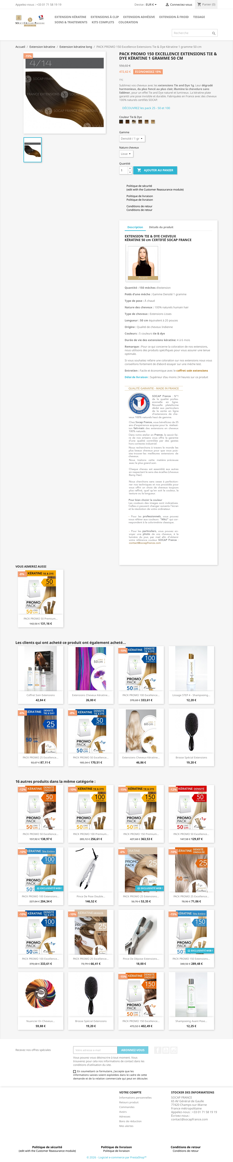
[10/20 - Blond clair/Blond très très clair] (147, 122)
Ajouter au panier (155, 170)
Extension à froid (174, 17)
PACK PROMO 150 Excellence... (141, 1021)
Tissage (199, 17)
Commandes (127, 1107)
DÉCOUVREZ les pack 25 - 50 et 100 (146, 108)
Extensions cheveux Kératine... (91, 695)
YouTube (165, 1050)
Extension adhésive (139, 17)
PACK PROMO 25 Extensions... (141, 896)
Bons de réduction (130, 1121)
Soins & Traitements (71, 22)
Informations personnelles (135, 1097)
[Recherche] (195, 33)
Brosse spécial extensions (191, 757)
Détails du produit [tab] (161, 227)
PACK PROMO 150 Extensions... (191, 958)
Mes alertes (126, 1126)
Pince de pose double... (91, 896)
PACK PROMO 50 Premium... (41, 618)
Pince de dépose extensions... (141, 958)
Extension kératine (70, 17)
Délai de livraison (136, 377)
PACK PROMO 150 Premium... (141, 834)
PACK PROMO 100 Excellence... (141, 695)
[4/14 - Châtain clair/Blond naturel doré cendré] (121, 122)
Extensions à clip (105, 17)
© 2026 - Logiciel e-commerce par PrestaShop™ (117, 1157)
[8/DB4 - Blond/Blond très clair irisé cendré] (140, 122)
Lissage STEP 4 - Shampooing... (191, 695)
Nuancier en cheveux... (40, 1021)
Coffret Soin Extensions (41, 695)
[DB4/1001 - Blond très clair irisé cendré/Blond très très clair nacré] (153, 122)
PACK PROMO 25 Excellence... (40, 757)
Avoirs (123, 1111)
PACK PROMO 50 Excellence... (91, 757)
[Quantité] (123, 170)
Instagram (173, 1050)
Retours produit (129, 1102)
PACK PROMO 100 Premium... (91, 834)
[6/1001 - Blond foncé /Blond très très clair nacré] (134, 122)
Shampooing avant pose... (191, 1021)
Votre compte (130, 1092)
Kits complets (103, 22)
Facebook (157, 1050)
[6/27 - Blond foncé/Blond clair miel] (128, 122)
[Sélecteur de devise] (152, 5)
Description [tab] (135, 227)
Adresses (124, 1116)
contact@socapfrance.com (189, 1119)
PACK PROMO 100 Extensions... (40, 896)
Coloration (128, 22)
